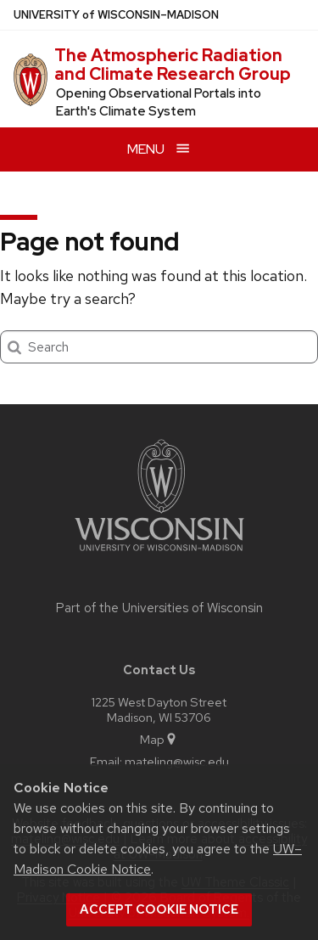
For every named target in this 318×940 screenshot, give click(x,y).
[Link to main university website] (159, 554)
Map (159, 739)
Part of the (159, 607)
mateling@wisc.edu (177, 761)
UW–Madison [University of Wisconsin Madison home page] (116, 15)
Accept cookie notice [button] (159, 909)
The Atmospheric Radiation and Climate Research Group (172, 64)
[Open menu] (159, 149)
